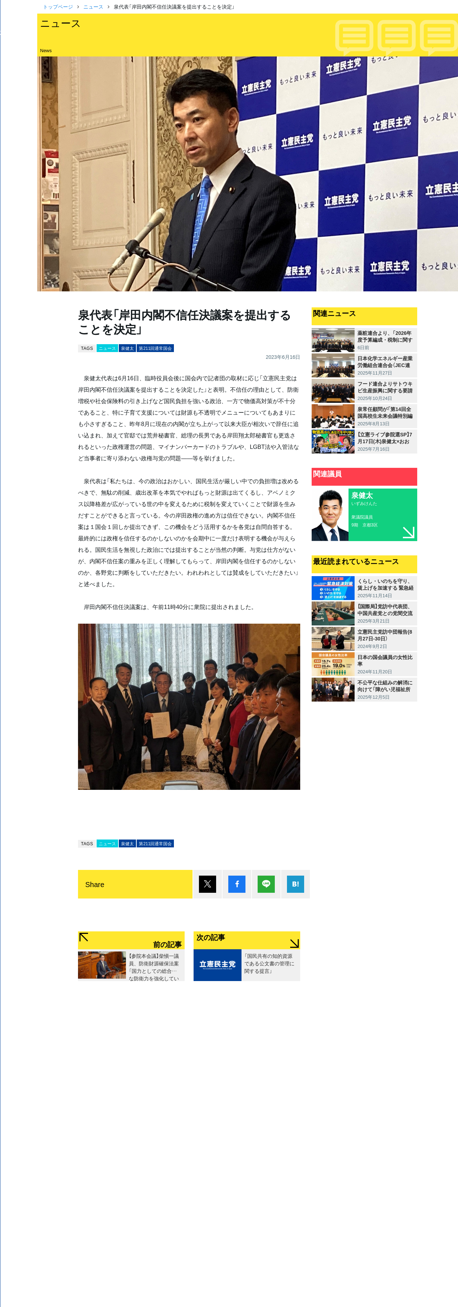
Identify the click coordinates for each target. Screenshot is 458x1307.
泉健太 (127, 348)
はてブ (295, 884)
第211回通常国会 (155, 348)
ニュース (93, 6)
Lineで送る (266, 884)
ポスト (207, 884)
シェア (236, 884)
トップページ (58, 6)
